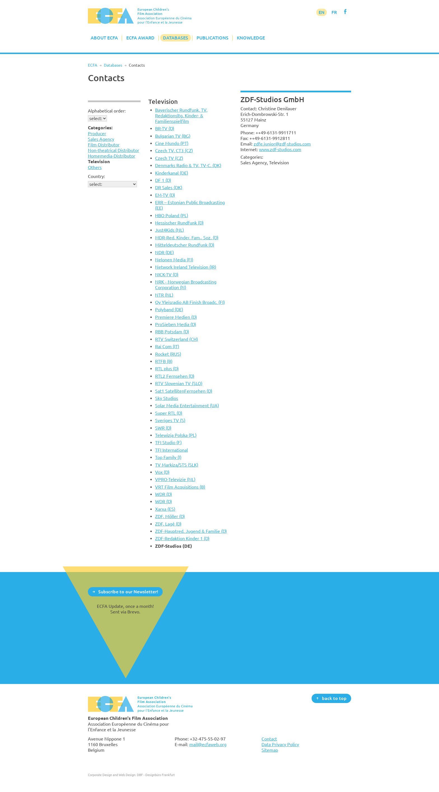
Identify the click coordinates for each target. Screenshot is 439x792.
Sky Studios (166, 398)
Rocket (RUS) (168, 354)
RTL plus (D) (167, 368)
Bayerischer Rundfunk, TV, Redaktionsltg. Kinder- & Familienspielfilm (181, 115)
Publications (212, 38)
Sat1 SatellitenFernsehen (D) (183, 390)
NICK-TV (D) (166, 274)
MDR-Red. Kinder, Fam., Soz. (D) (186, 237)
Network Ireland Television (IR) (185, 267)
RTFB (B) (163, 361)
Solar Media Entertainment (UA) (187, 405)
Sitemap (269, 750)
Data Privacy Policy (280, 744)
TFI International (171, 450)
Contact (269, 738)
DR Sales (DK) (168, 187)
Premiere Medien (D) (176, 317)
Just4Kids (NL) (169, 230)
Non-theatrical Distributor (113, 150)
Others (95, 167)
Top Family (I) (168, 457)
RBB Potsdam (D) (172, 331)
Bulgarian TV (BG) (172, 136)
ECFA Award (140, 38)
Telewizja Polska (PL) (176, 435)
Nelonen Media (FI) (174, 259)
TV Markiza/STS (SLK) (176, 464)
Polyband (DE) (169, 309)
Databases (175, 38)
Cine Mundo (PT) (171, 143)
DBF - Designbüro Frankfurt (156, 775)
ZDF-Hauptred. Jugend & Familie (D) (191, 531)
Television (163, 101)
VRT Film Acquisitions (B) (180, 486)
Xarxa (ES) (165, 509)
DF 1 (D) (163, 180)
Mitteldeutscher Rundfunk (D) (184, 244)
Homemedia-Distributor (111, 155)
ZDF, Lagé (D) (168, 523)
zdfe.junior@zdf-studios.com (282, 143)
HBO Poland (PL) (171, 215)
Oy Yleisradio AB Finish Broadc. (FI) (190, 302)
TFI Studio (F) (168, 442)
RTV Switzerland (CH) (176, 339)
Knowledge (251, 38)
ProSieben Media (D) (175, 324)
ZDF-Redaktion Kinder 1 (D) (182, 538)
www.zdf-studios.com (280, 149)
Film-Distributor (104, 144)
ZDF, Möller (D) (170, 516)
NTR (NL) (164, 294)
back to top (334, 698)
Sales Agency (101, 139)
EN (321, 12)
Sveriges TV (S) (170, 420)
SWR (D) (163, 427)
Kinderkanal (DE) (171, 172)
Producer (97, 133)
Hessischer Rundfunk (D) (179, 222)
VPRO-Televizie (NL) (175, 479)
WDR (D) (163, 494)
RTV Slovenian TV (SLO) (178, 383)
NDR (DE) (164, 252)
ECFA (92, 65)
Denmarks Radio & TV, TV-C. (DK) (188, 165)
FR (334, 12)
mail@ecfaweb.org (207, 744)
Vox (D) (162, 472)
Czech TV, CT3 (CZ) (174, 150)
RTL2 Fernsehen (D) (174, 376)
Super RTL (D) (168, 413)
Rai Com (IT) (167, 346)
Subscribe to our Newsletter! (128, 591)
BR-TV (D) (164, 128)
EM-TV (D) (165, 195)
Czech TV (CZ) (169, 158)
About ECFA (104, 38)
